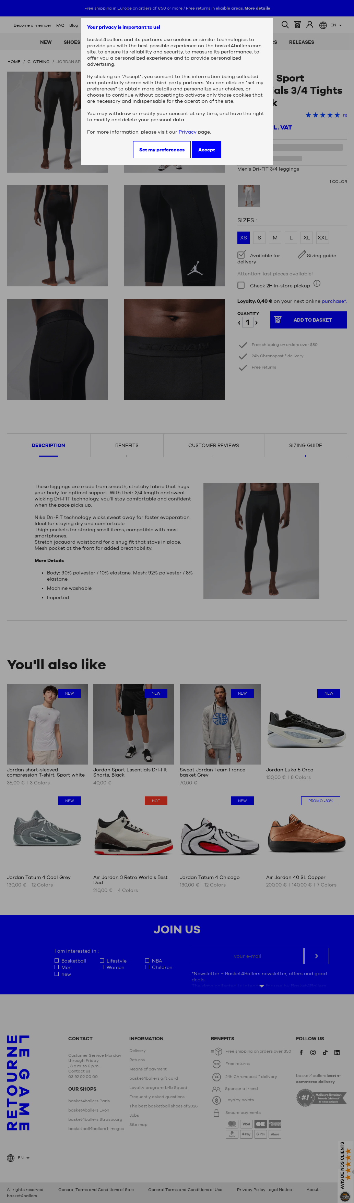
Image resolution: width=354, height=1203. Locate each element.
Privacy (188, 132)
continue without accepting (145, 95)
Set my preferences (162, 149)
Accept (206, 149)
